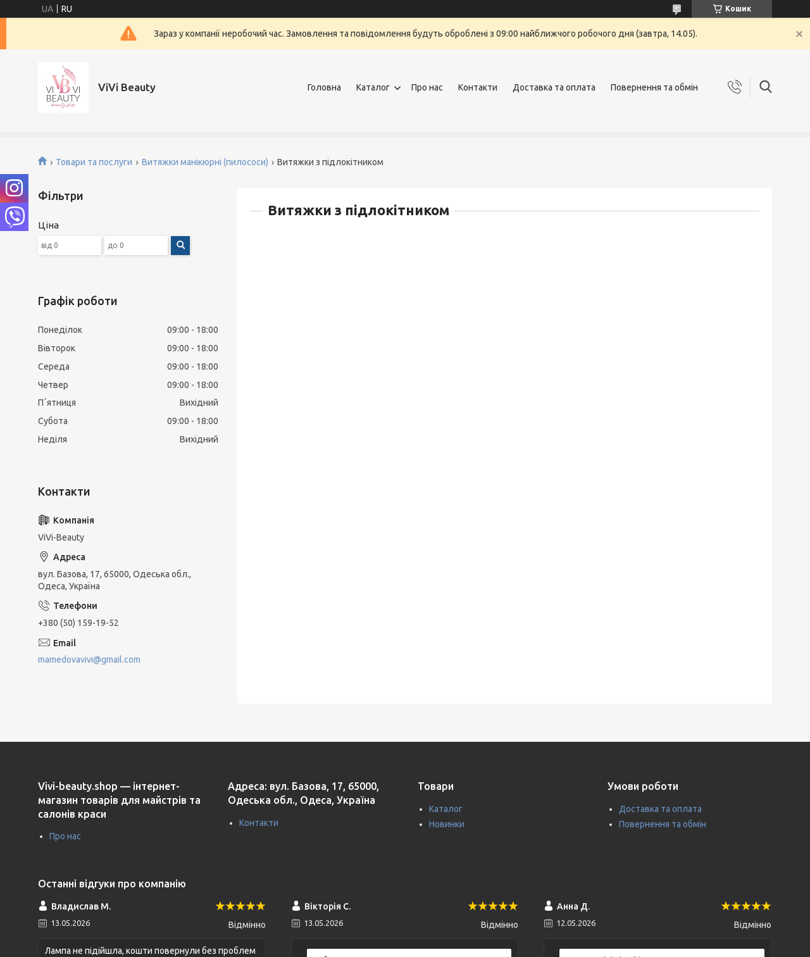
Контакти (477, 87)
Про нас (427, 87)
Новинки (446, 824)
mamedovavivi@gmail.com (89, 659)
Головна (324, 87)
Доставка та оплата (554, 87)
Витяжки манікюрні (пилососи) (205, 162)
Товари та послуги (94, 162)
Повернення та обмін (654, 87)
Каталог (373, 87)
